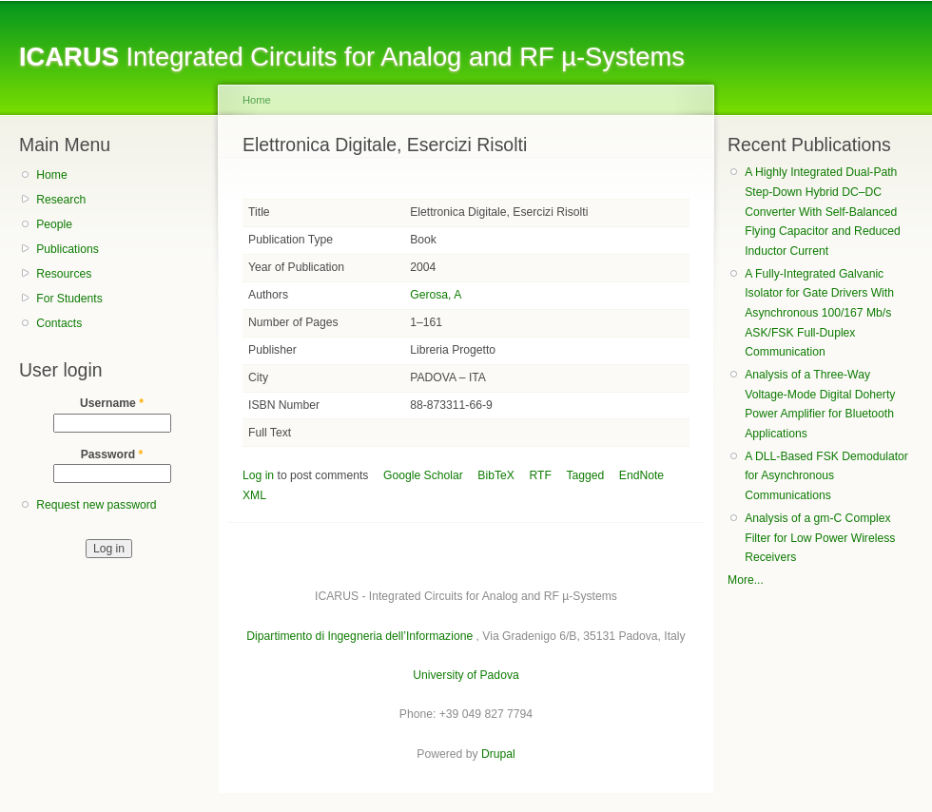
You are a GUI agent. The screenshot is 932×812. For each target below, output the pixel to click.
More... (746, 580)
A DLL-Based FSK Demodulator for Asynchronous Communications (826, 476)
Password (112, 454)
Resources (63, 273)
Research (61, 199)
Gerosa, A (435, 294)
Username (112, 403)
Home (51, 175)
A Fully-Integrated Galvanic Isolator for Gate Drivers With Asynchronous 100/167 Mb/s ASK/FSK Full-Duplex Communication (819, 313)
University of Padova (465, 675)
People (54, 224)
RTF (540, 475)
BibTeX (496, 475)
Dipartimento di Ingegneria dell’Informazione (359, 636)
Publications (67, 249)
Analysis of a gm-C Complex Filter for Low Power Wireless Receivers (820, 538)
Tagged (585, 475)
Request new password (96, 505)
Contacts (59, 323)
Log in (258, 475)
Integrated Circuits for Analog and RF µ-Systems (352, 56)
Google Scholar (423, 475)
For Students (69, 298)
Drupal (498, 754)
